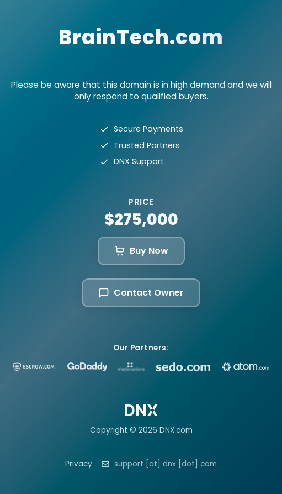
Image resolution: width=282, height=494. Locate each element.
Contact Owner (141, 292)
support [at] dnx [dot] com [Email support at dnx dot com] (165, 464)
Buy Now (141, 250)
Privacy (78, 464)
